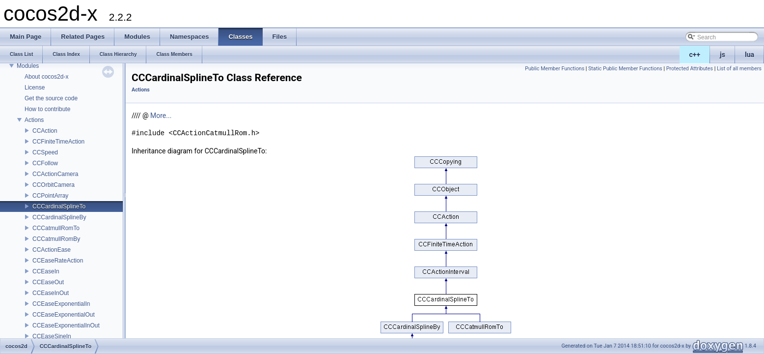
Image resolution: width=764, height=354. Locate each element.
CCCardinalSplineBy (59, 217)
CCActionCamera (55, 174)
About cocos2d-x (46, 76)
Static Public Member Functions (625, 68)
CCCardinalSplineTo (58, 206)
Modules (28, 65)
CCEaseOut (48, 282)
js (722, 55)
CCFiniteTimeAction (58, 141)
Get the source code (51, 98)
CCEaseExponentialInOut (66, 325)
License (35, 87)
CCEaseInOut (50, 293)
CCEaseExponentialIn (61, 303)
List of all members (739, 68)
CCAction (44, 130)
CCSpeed (45, 152)
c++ (695, 55)
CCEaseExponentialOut (63, 314)
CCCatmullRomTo (56, 228)
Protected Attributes (689, 68)
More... (160, 115)
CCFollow (45, 163)
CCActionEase (51, 249)
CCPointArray (50, 195)
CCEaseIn (45, 271)
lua (749, 55)
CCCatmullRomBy (56, 239)
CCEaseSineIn (51, 336)
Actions (34, 120)
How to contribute (47, 109)
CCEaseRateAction (57, 260)
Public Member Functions (554, 68)
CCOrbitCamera (53, 184)
